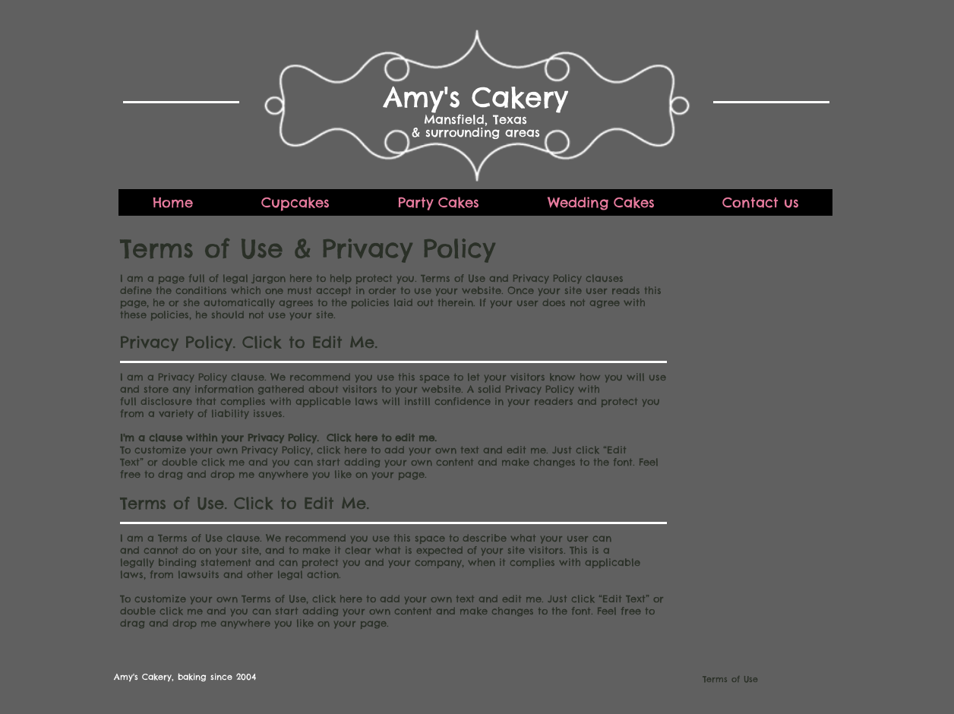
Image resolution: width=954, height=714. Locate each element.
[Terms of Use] (708, 678)
